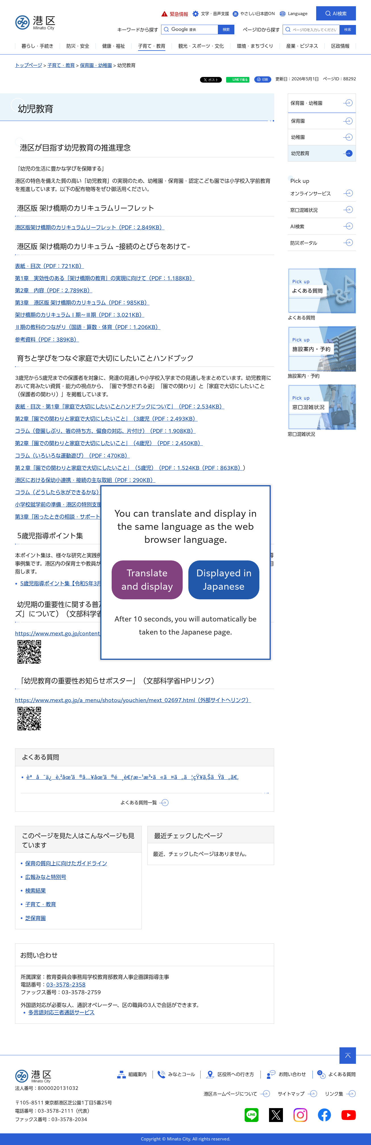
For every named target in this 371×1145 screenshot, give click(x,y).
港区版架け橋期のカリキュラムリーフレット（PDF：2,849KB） (89, 227)
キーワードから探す (166, 29)
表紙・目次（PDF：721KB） (49, 266)
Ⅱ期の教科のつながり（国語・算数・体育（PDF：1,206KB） (88, 327)
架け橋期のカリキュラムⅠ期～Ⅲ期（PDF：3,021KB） (79, 314)
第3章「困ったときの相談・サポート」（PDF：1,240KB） (84, 516)
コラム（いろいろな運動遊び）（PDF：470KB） (72, 455)
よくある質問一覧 (138, 802)
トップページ (28, 65)
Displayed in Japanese (224, 580)
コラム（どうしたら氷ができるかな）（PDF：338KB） (80, 492)
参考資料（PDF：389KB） (47, 339)
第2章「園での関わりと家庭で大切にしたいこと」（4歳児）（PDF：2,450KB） (109, 443)
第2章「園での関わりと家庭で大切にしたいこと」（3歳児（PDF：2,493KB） (106, 418)
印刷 (265, 79)
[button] (174, 13)
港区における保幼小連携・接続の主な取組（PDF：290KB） (85, 480)
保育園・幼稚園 (96, 65)
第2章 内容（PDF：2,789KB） (53, 290)
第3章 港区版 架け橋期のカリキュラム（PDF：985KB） (82, 302)
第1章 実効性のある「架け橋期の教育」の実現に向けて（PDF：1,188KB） (105, 278)
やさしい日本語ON (257, 14)
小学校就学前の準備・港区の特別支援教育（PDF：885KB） (85, 504)
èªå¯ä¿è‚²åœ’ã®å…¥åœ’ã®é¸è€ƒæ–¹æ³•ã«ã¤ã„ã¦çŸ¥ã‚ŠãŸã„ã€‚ (132, 777)
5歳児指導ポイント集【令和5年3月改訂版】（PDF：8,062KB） (95, 583)
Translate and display (147, 580)
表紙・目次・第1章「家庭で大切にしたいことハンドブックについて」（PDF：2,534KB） (119, 406)
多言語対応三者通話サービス (61, 1012)
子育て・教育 (61, 65)
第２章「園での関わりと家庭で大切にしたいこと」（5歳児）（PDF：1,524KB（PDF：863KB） (129, 467)
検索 (347, 30)
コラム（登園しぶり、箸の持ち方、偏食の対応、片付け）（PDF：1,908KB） (105, 431)
